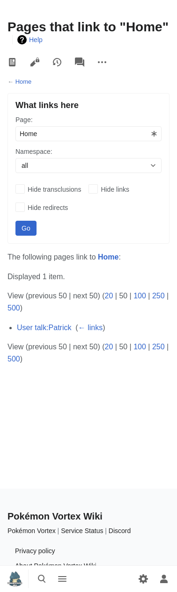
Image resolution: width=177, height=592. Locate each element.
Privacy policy (35, 551)
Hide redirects (48, 207)
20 (109, 296)
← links (90, 328)
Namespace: (33, 151)
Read (12, 62)
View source (34, 62)
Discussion (79, 62)
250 (158, 296)
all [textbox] (25, 165)
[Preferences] (143, 579)
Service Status (82, 530)
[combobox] (88, 133)
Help (36, 39)
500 (13, 308)
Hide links (115, 189)
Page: (24, 119)
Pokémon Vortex (31, 530)
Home (23, 81)
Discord (120, 530)
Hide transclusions (54, 189)
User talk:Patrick (44, 328)
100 (139, 296)
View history (57, 62)
